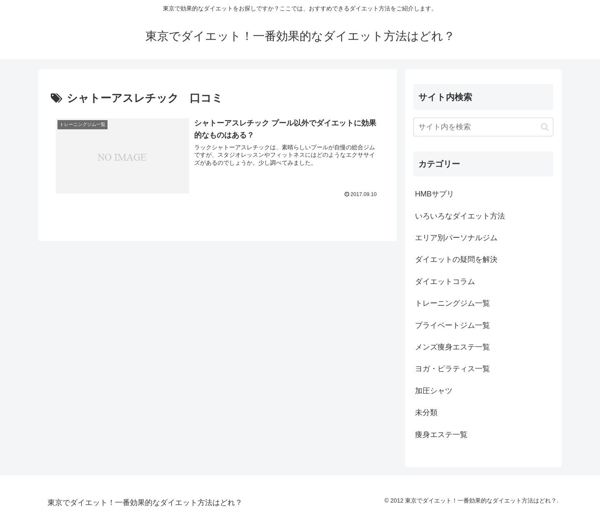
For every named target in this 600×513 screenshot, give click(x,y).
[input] (483, 127)
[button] (545, 127)
